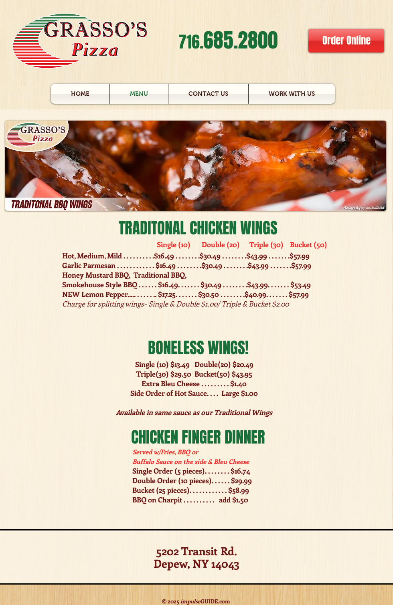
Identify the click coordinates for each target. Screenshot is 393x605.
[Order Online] (346, 40)
